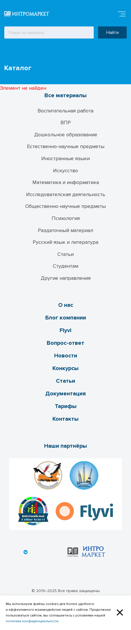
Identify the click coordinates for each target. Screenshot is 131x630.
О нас (65, 305)
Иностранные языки (65, 158)
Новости (65, 355)
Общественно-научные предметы (65, 206)
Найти (112, 32)
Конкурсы (65, 368)
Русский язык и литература (65, 242)
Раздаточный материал (65, 230)
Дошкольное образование (65, 134)
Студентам (65, 266)
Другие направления (66, 278)
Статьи (65, 254)
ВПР (65, 122)
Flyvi (65, 330)
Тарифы (66, 406)
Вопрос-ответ (65, 343)
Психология (66, 218)
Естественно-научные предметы (65, 146)
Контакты (65, 418)
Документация (65, 393)
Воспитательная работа (65, 111)
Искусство (65, 170)
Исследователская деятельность (65, 194)
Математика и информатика (65, 182)
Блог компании (65, 317)
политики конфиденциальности (32, 621)
